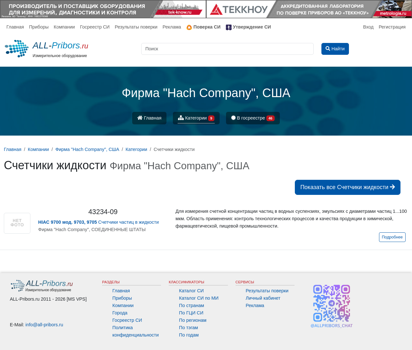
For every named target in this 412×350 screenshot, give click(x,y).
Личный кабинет (263, 298)
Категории (196, 118)
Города (119, 312)
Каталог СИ (191, 290)
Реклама (172, 26)
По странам (191, 305)
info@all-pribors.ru (44, 324)
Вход (368, 26)
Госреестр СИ (95, 26)
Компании (64, 26)
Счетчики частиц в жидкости (98, 222)
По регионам (192, 320)
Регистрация (392, 26)
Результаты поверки (136, 26)
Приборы (39, 26)
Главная (15, 26)
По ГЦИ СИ (191, 312)
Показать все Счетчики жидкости (347, 187)
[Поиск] (227, 49)
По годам (188, 335)
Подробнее (392, 237)
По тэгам (188, 327)
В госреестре (253, 118)
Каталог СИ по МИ (198, 298)
